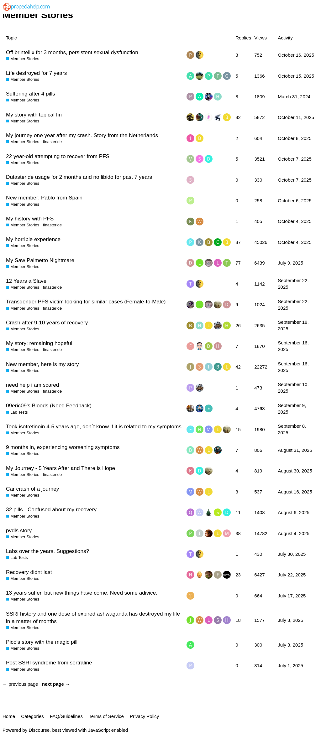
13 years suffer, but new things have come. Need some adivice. (81, 593)
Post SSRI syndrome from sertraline (49, 662)
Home (9, 716)
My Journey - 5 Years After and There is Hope (60, 468)
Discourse (39, 730)
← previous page (20, 684)
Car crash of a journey (32, 489)
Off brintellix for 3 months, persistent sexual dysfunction (72, 52)
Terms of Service (106, 716)
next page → (56, 684)
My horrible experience (33, 239)
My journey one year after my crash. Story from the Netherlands (82, 135)
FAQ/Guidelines (66, 716)
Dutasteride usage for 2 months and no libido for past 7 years (79, 177)
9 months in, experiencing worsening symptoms (63, 447)
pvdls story (19, 530)
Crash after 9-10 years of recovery (47, 322)
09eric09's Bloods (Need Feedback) (49, 405)
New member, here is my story (42, 364)
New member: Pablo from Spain (44, 197)
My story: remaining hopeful (39, 343)
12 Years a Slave (26, 281)
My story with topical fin (34, 114)
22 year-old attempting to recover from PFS (57, 156)
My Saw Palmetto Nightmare (40, 260)
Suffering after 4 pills (30, 93)
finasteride (52, 141)
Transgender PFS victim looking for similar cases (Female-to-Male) (86, 301)
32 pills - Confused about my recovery (51, 509)
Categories (32, 716)
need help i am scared (32, 385)
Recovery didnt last (29, 572)
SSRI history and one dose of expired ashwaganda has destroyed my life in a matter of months (93, 617)
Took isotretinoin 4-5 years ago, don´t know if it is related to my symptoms (94, 426)
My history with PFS (30, 218)
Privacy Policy (144, 716)
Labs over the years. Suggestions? (47, 551)
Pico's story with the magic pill (41, 642)
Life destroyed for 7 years (36, 73)
